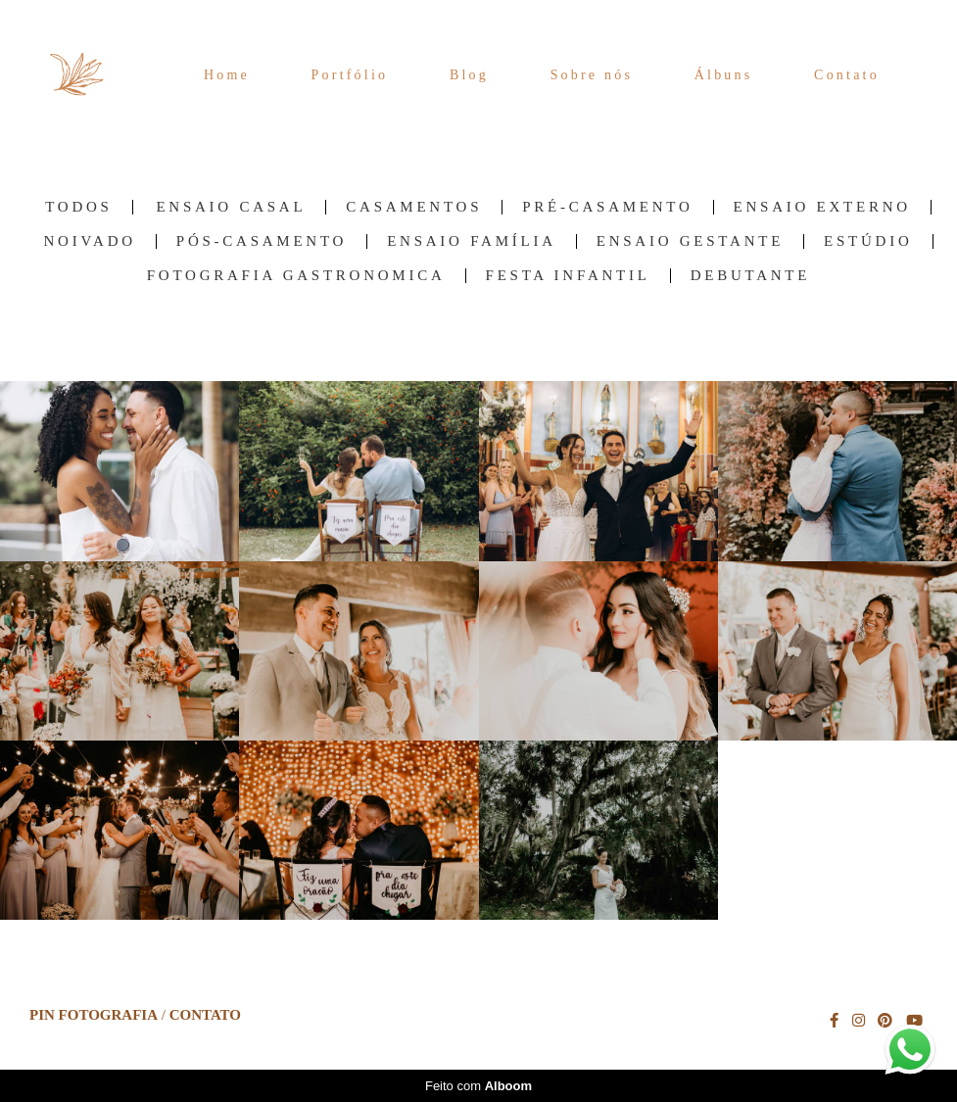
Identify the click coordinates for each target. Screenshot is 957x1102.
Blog (469, 75)
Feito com (478, 1085)
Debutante (751, 275)
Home (227, 75)
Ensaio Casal (231, 207)
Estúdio (868, 241)
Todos (78, 207)
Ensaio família (471, 241)
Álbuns (723, 75)
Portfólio (350, 75)
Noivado (89, 241)
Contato (847, 75)
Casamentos (414, 207)
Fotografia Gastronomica (296, 275)
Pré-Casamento (607, 207)
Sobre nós (591, 75)
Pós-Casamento (261, 241)
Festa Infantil (568, 275)
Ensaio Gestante (690, 241)
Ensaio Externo (822, 207)
